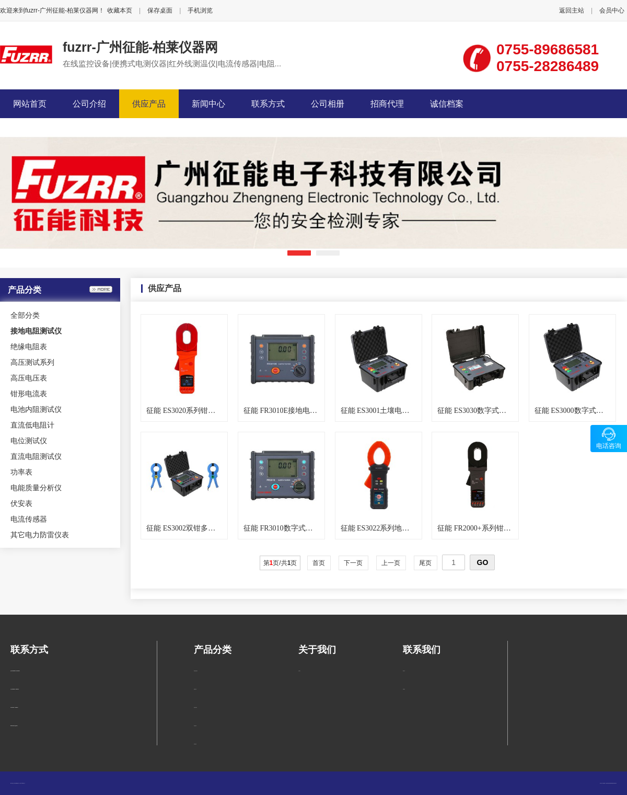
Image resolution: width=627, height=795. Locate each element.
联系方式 (268, 103)
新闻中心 (208, 103)
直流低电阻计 (32, 425)
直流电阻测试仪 (36, 456)
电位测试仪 (28, 440)
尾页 (425, 563)
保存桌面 (159, 10)
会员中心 (611, 10)
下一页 (353, 563)
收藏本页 (119, 10)
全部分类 (25, 315)
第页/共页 (280, 563)
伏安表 (21, 503)
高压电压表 (28, 378)
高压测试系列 (32, 362)
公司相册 (327, 103)
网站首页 (30, 103)
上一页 (391, 563)
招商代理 (387, 103)
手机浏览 (200, 10)
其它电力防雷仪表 (39, 535)
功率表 (21, 472)
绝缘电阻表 (28, 346)
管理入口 (24, 783)
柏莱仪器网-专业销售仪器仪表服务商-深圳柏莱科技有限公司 (609, 783)
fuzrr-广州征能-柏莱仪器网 (140, 47)
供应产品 (149, 103)
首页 (319, 563)
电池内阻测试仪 (36, 409)
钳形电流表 (28, 393)
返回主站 (571, 10)
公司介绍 (89, 103)
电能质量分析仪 (36, 487)
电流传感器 (28, 519)
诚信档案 (446, 103)
